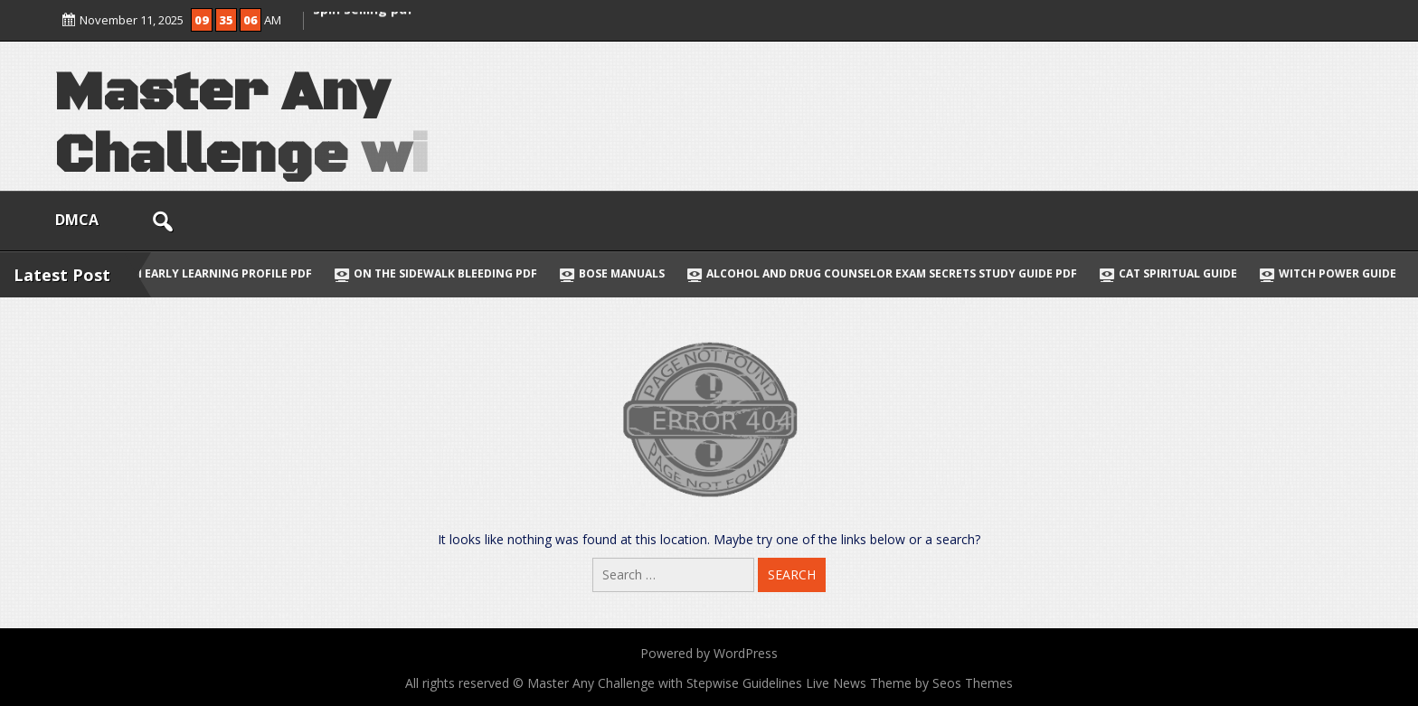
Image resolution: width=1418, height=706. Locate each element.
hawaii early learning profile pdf (206, 273)
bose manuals (621, 273)
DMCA (77, 220)
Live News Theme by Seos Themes (909, 683)
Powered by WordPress (709, 653)
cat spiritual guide (1177, 273)
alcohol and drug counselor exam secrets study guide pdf (891, 273)
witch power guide (1336, 273)
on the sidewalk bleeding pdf (444, 273)
